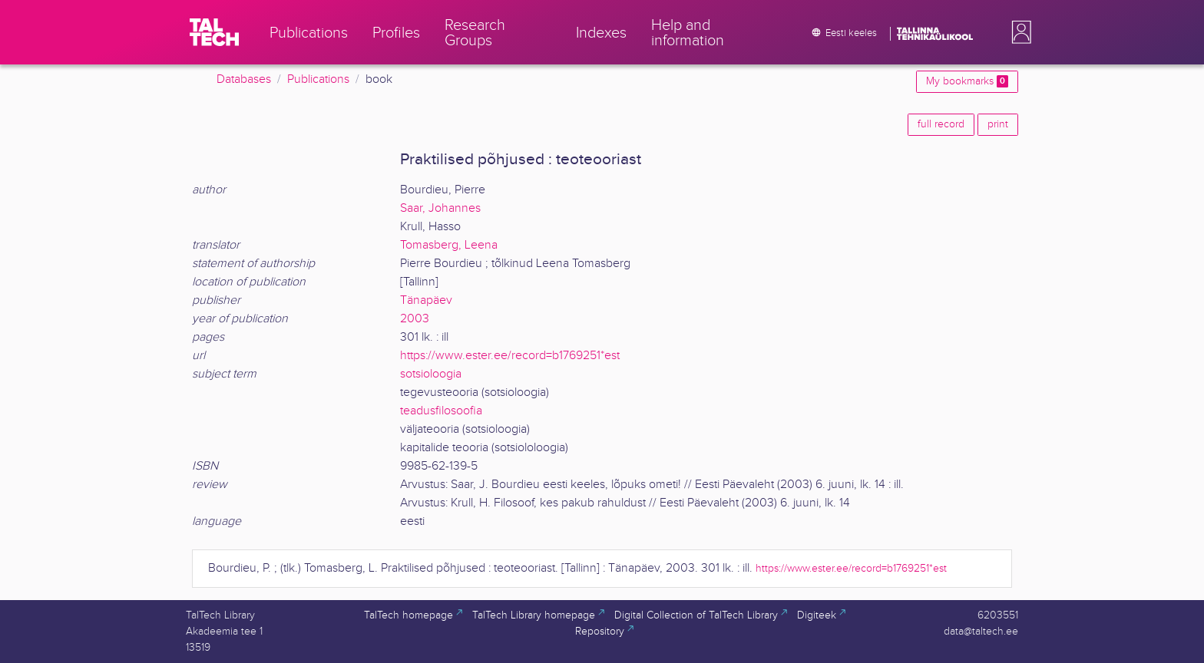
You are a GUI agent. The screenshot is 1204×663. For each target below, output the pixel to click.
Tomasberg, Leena (449, 245)
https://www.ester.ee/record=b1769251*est (510, 355)
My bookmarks (967, 81)
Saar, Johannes (440, 208)
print (997, 124)
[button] (1018, 32)
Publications (318, 79)
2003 (414, 319)
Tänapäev (426, 300)
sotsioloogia (430, 374)
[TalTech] (214, 32)
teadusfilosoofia (441, 411)
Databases (244, 79)
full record (941, 124)
